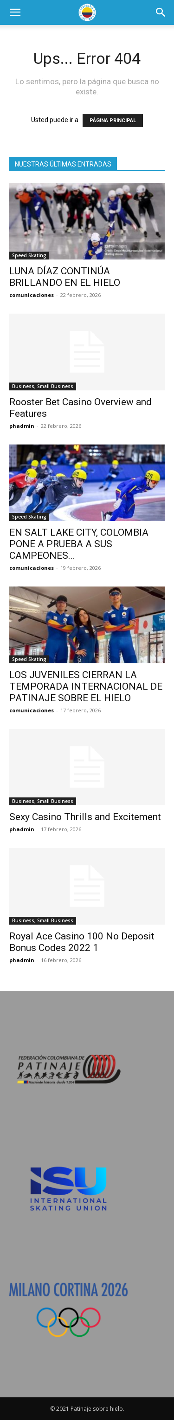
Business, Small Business (42, 386)
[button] (15, 12)
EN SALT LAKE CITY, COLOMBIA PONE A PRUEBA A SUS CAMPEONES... (78, 544)
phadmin (21, 425)
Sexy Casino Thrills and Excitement (85, 816)
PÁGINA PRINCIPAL (113, 120)
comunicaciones (31, 294)
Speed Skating (29, 255)
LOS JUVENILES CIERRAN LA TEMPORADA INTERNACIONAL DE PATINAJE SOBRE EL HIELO (85, 686)
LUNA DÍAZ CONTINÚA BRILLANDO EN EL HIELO (64, 276)
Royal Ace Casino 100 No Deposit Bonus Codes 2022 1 (82, 942)
